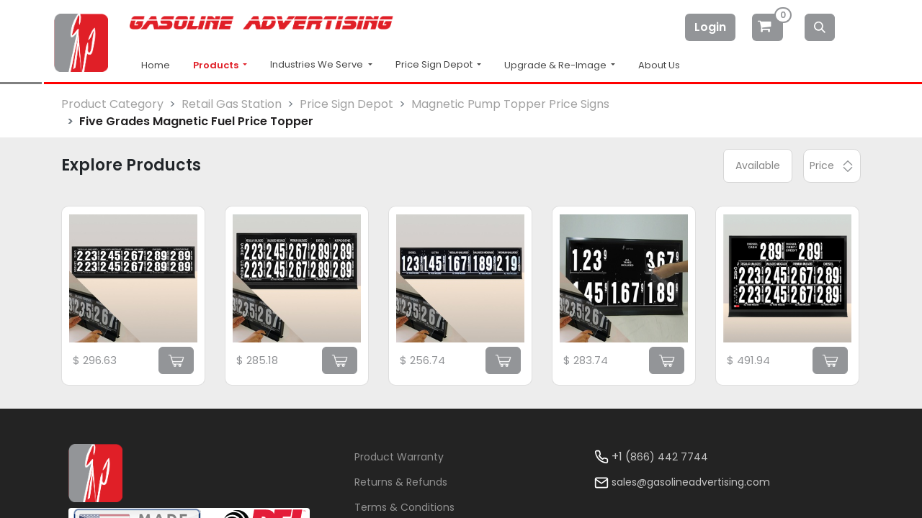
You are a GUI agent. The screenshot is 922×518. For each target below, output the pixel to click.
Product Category (112, 104)
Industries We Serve (317, 64)
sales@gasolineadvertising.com (691, 482)
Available (757, 165)
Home (155, 65)
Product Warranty (399, 457)
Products (217, 65)
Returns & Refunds (400, 482)
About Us (659, 65)
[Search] (820, 27)
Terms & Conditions (404, 507)
